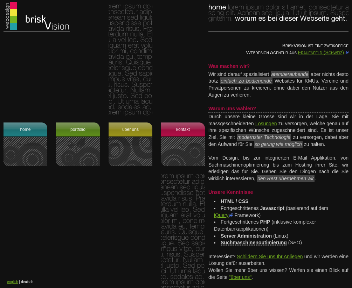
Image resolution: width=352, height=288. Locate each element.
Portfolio (77, 129)
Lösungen (266, 123)
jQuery (221, 215)
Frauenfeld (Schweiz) (321, 52)
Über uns (130, 129)
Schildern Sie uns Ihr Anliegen (270, 256)
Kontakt (183, 129)
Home (25, 129)
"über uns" (240, 277)
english (12, 282)
